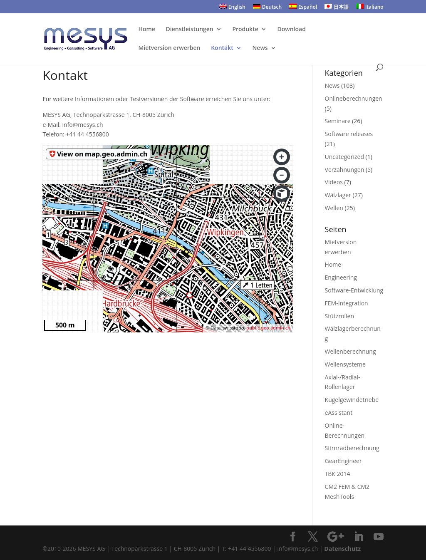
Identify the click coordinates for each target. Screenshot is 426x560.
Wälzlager (338, 195)
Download (291, 29)
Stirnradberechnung (352, 448)
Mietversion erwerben (169, 48)
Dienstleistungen (189, 29)
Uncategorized (344, 157)
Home (146, 29)
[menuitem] (232, 8)
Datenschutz (342, 549)
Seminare (338, 121)
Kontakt (222, 48)
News (259, 48)
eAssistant (339, 412)
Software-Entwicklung (354, 290)
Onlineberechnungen (353, 98)
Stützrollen (339, 316)
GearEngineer (343, 461)
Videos (334, 182)
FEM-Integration (346, 303)
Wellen (334, 208)
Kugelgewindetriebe (352, 400)
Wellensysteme (345, 364)
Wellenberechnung (350, 351)
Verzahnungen (344, 169)
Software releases (349, 134)
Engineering (341, 277)
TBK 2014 (337, 474)
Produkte (245, 29)
